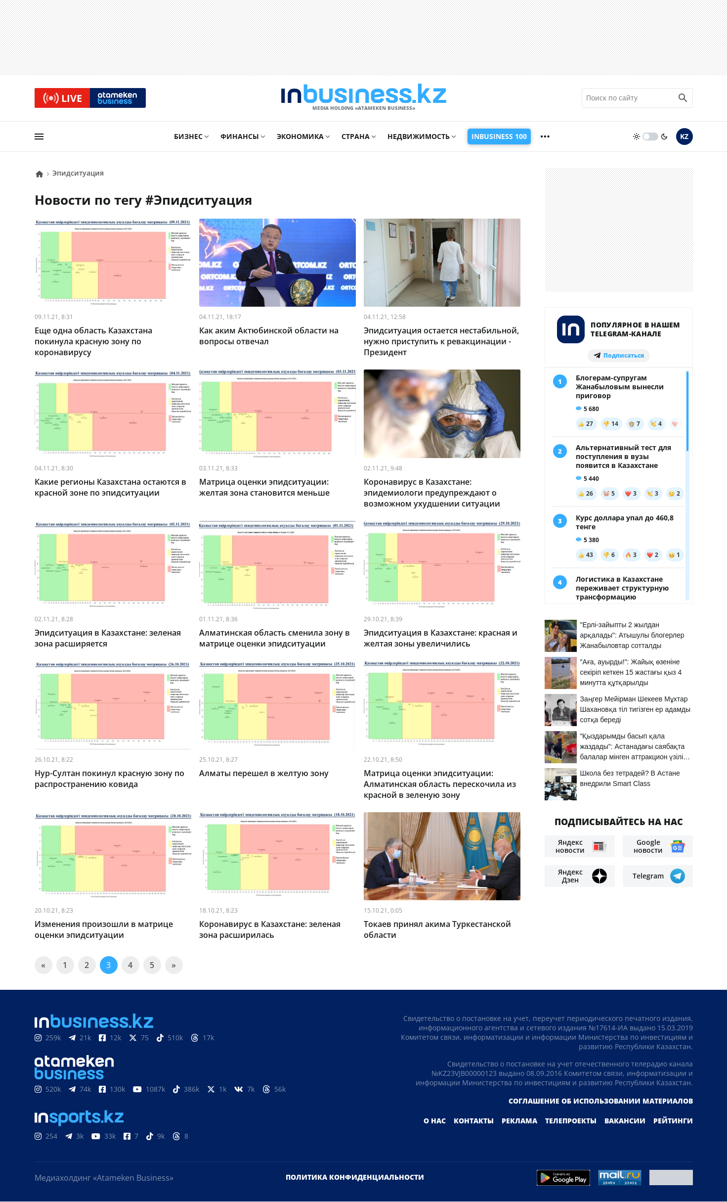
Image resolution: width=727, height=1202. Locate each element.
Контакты (474, 1121)
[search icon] (683, 98)
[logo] (363, 98)
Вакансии (624, 1121)
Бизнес (188, 136)
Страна (356, 136)
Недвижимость (418, 136)
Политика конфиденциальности (355, 1177)
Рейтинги (673, 1121)
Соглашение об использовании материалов (601, 1101)
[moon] (664, 137)
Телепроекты (571, 1121)
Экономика (300, 136)
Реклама (519, 1121)
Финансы (239, 136)
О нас (435, 1121)
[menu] (39, 137)
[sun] (637, 137)
